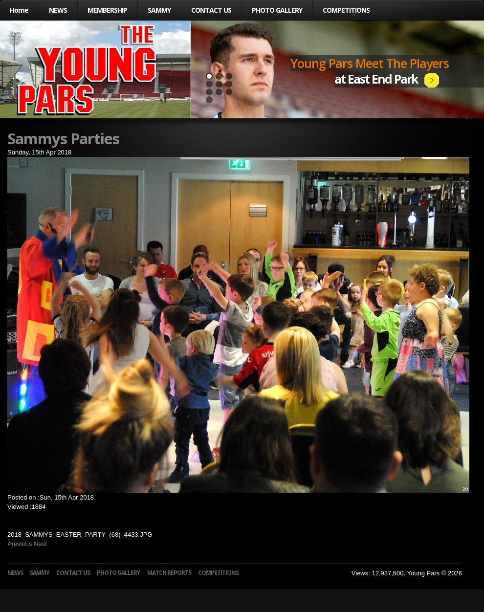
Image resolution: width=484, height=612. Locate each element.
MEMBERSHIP (107, 10)
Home (19, 10)
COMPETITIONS (346, 10)
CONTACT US (211, 10)
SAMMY (159, 10)
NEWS (58, 10)
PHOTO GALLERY (277, 10)
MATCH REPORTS (169, 572)
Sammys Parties (63, 138)
